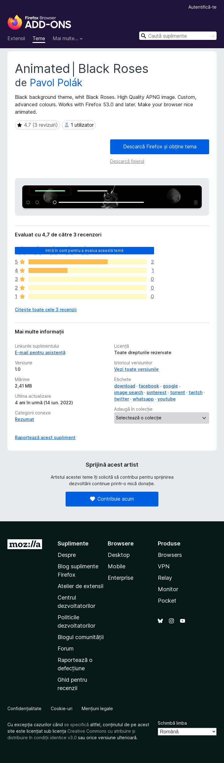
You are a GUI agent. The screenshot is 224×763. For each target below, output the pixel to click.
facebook (149, 385)
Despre (67, 555)
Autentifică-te (202, 7)
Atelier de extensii (80, 586)
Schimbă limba (172, 723)
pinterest (156, 392)
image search (128, 392)
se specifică (76, 724)
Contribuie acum (112, 499)
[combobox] (178, 36)
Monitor (168, 589)
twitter (121, 398)
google (170, 385)
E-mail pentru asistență (40, 352)
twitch (195, 392)
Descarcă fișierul (127, 161)
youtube (166, 398)
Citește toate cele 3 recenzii (46, 309)
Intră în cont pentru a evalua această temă (84, 250)
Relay (165, 577)
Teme (38, 38)
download (124, 385)
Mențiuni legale (97, 708)
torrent (177, 392)
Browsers (170, 555)
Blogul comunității (81, 637)
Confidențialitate (24, 708)
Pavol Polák (56, 83)
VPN (164, 566)
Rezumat (24, 419)
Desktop (119, 555)
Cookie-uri (61, 708)
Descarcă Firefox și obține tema (159, 146)
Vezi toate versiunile (136, 369)
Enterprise (120, 577)
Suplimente (73, 543)
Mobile (116, 566)
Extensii (16, 38)
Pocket (167, 600)
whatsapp (143, 398)
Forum (66, 648)
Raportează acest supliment (45, 437)
